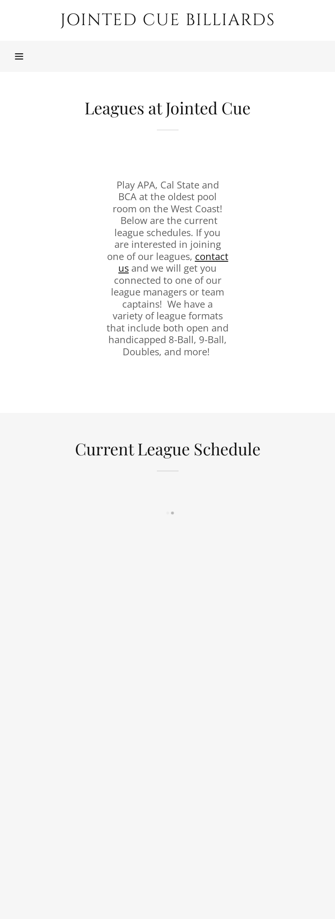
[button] (19, 56)
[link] (167, 22)
